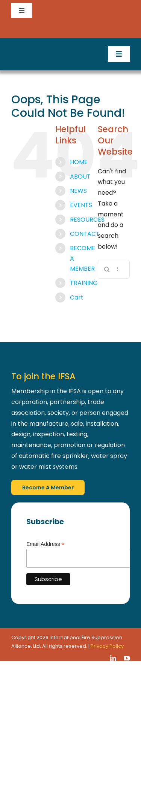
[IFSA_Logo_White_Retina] (39, 49)
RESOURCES (87, 219)
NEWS (78, 190)
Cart (76, 297)
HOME (79, 162)
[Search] (107, 269)
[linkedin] (113, 658)
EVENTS (81, 205)
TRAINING (84, 283)
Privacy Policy (107, 646)
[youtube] (127, 658)
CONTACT (85, 234)
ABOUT (80, 176)
